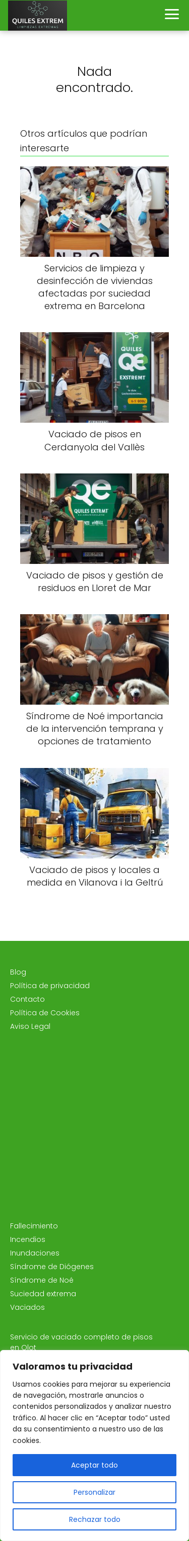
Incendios (27, 1239)
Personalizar (94, 1492)
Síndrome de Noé (42, 1280)
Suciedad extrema (43, 1294)
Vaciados (27, 1307)
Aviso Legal (30, 1026)
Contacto (27, 999)
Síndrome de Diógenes (52, 1267)
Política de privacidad (50, 986)
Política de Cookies (45, 1013)
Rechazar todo (94, 1519)
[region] (94, 1445)
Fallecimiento (34, 1226)
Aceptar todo (94, 1465)
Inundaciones (34, 1253)
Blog (18, 972)
